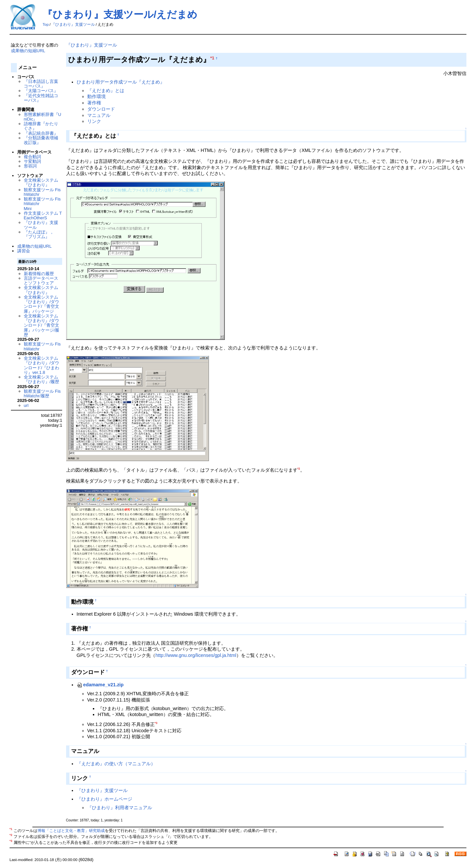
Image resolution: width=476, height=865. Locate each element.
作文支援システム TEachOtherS (43, 215)
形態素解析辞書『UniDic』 (42, 117)
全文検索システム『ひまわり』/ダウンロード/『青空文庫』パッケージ (42, 304)
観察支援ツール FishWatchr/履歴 (42, 393)
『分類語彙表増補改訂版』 (41, 140)
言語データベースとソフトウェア (41, 280)
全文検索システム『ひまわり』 (41, 182)
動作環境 (96, 96)
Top (46, 24)
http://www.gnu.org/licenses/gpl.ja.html (195, 655)
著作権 (94, 102)
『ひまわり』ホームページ (104, 799)
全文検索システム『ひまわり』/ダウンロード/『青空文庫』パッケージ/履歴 (42, 325)
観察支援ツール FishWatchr (42, 192)
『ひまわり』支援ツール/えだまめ (120, 14)
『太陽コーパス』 (41, 90)
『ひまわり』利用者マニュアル (119, 807)
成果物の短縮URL (28, 50)
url (26, 405)
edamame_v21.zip (100, 684)
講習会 (23, 250)
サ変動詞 (32, 161)
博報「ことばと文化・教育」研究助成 (71, 831)
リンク (94, 121)
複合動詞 (32, 156)
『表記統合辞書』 (41, 133)
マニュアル (98, 115)
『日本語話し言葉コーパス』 (41, 84)
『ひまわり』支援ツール (73, 24)
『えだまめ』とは (105, 90)
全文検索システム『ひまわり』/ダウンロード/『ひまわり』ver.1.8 (42, 365)
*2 (299, 468)
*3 (156, 723)
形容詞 (30, 165)
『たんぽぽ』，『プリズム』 (39, 234)
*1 (212, 57)
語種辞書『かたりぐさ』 (41, 126)
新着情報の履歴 (39, 273)
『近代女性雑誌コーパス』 (41, 98)
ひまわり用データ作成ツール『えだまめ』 (121, 82)
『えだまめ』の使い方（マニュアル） (116, 763)
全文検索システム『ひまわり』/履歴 (42, 379)
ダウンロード (101, 109)
